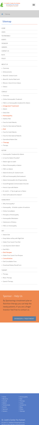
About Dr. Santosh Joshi (10, 75)
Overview (6, 68)
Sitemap (22, 412)
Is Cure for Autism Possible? (11, 158)
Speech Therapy (8, 281)
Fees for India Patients (10, 122)
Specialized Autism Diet (10, 139)
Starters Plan (7, 119)
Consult (5, 401)
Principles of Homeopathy (11, 215)
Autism (5, 109)
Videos (5, 87)
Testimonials (6, 405)
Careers (4, 47)
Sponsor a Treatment (24, 319)
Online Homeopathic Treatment (12, 99)
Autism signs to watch (9, 161)
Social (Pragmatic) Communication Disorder (16, 184)
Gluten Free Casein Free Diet (11, 242)
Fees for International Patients (12, 126)
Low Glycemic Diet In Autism (11, 246)
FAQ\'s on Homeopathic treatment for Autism (16, 103)
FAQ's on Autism (8, 169)
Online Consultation (9, 211)
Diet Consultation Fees (10, 261)
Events (5, 407)
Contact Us (5, 51)
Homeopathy (24, 397)
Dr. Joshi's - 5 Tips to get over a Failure (14, 191)
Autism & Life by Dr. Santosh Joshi (13, 173)
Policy (4, 58)
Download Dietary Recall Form (12, 265)
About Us (5, 399)
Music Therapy (7, 278)
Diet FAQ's (6, 249)
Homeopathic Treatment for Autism (13, 154)
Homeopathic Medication (10, 218)
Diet (21, 399)
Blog (3, 55)
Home (4, 397)
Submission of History (9, 222)
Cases (21, 403)
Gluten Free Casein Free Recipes (13, 255)
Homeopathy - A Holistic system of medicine (16, 207)
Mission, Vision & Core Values (12, 83)
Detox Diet (6, 112)
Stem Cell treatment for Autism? (12, 195)
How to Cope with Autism (10, 187)
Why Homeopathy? (9, 204)
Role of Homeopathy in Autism (12, 165)
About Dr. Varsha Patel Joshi (11, 79)
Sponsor (5, 410)
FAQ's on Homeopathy (10, 226)
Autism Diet (6, 235)
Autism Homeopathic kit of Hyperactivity (15, 180)
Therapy (5, 145)
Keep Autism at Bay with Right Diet (13, 238)
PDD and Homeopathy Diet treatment (14, 176)
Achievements (7, 72)
